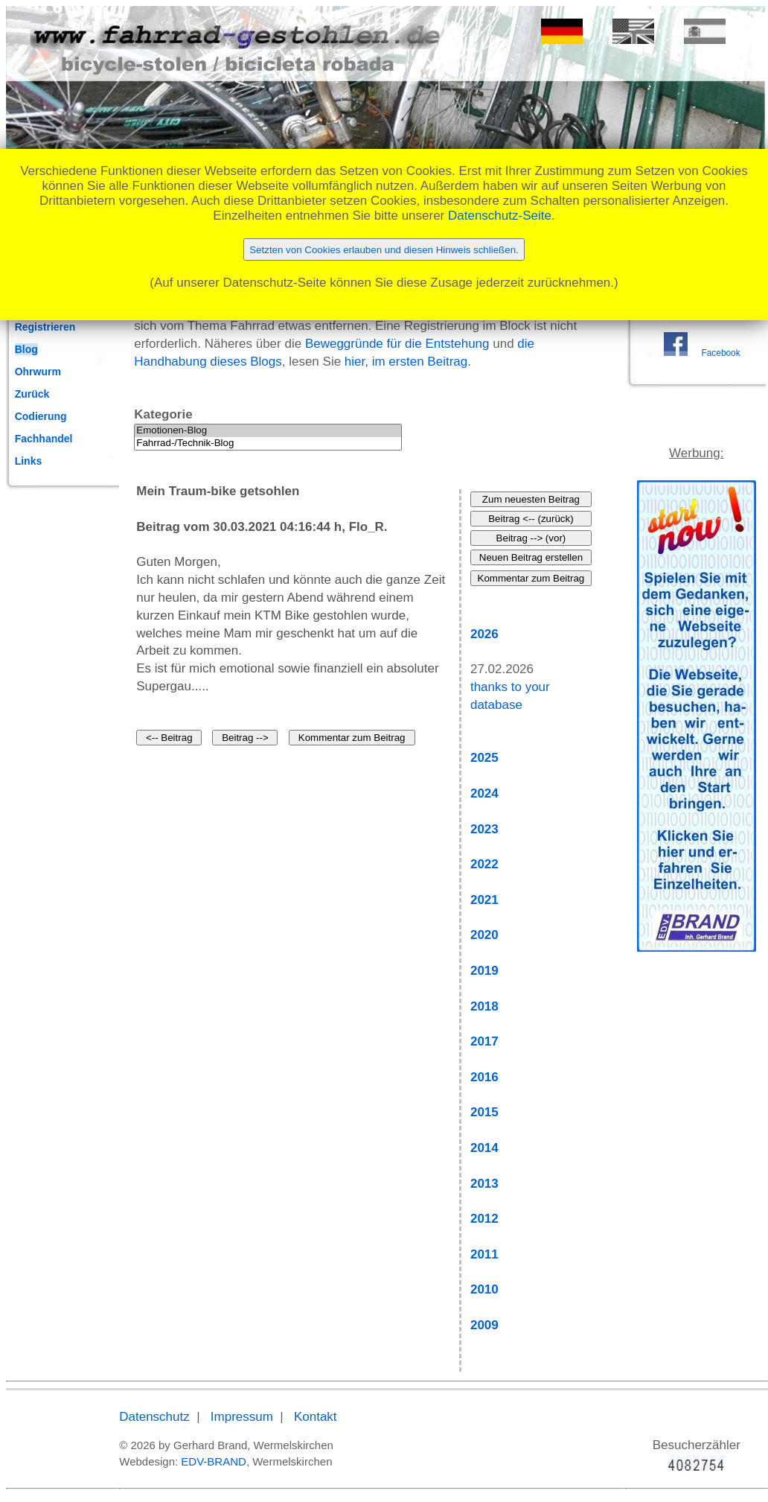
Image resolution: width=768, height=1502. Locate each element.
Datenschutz (154, 1417)
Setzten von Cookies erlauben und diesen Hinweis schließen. (384, 249)
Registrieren (45, 327)
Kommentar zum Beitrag (352, 737)
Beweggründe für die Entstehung (397, 344)
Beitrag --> (245, 737)
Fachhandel (44, 439)
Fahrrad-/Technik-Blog (268, 443)
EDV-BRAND (213, 1461)
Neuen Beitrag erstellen (531, 557)
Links (28, 461)
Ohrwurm (38, 372)
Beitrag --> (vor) (531, 538)
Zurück (32, 394)
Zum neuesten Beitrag (531, 499)
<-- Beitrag (169, 737)
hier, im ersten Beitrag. (408, 361)
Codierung (41, 416)
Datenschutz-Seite (499, 216)
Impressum (242, 1417)
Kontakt (315, 1417)
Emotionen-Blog (268, 430)
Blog (26, 349)
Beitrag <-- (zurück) (530, 518)
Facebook (720, 353)
